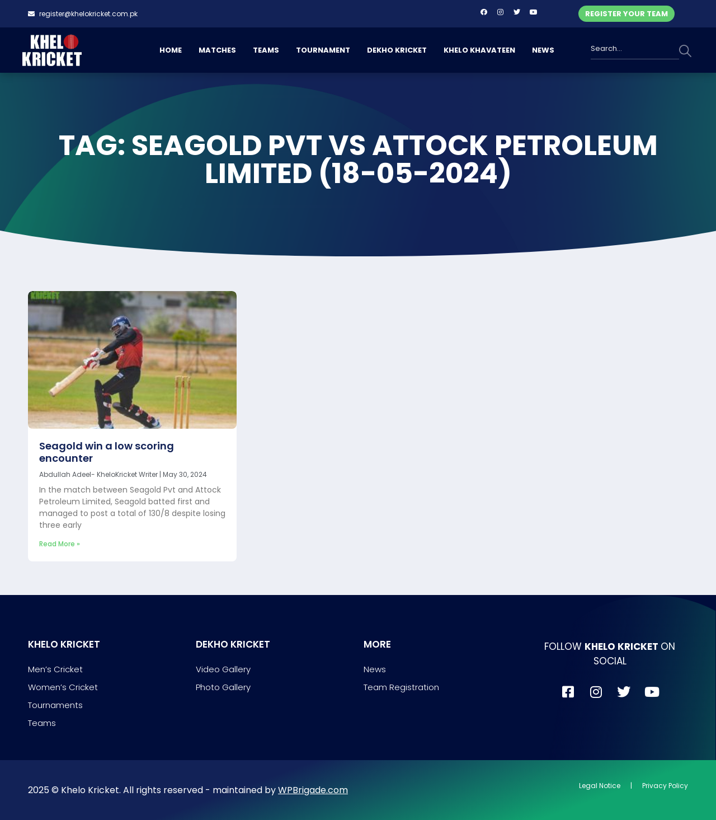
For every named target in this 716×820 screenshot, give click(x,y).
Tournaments (55, 705)
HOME (170, 50)
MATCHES (217, 50)
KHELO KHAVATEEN (479, 50)
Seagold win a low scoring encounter (106, 452)
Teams (42, 723)
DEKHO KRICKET (397, 50)
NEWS (543, 50)
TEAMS (266, 50)
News (375, 669)
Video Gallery (223, 669)
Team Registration (401, 687)
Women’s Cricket (63, 687)
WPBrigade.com (313, 790)
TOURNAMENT (323, 50)
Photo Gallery (223, 687)
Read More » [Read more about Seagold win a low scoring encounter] (59, 544)
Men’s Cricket (55, 669)
